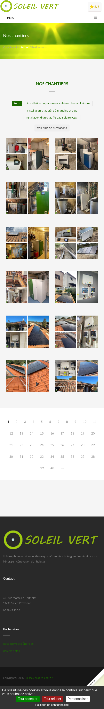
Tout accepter (28, 699)
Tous (17, 103)
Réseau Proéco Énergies (18, 644)
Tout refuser (52, 699)
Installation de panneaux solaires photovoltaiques (58, 103)
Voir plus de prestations (52, 128)
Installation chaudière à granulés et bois (52, 110)
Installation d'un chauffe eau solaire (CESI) (52, 117)
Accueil (25, 47)
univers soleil (11, 651)
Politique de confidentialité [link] (52, 705)
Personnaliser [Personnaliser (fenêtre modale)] (78, 699)
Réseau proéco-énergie (39, 678)
